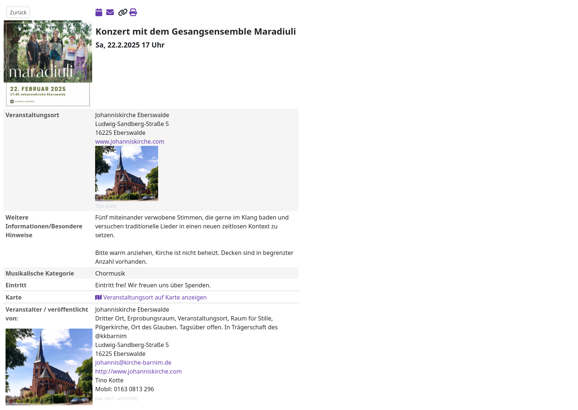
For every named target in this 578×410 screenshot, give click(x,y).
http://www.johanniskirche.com (138, 371)
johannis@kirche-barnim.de (133, 362)
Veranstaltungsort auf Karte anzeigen (151, 297)
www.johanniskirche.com (129, 141)
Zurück (18, 12)
